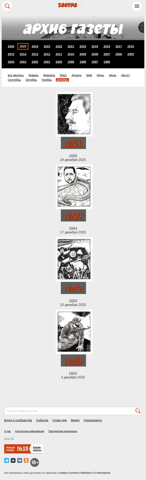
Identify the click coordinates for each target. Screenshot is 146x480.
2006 (118, 54)
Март (63, 75)
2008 (94, 54)
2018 (106, 46)
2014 (23, 54)
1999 (71, 62)
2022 (59, 46)
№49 (73, 288)
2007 (106, 54)
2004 (11, 62)
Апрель (77, 75)
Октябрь (31, 79)
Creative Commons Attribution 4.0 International (84, 472)
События (42, 420)
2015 (11, 54)
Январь (33, 75)
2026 (11, 46)
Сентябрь (14, 79)
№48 (73, 360)
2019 (94, 46)
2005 (130, 54)
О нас (7, 431)
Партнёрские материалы (62, 431)
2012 (47, 54)
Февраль (49, 75)
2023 (47, 46)
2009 (83, 54)
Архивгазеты (37, 449)
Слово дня (59, 420)
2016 (130, 46)
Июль (112, 75)
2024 (35, 46)
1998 (83, 62)
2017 (118, 46)
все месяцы (16, 75)
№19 (22, 448)
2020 (83, 46)
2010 (71, 54)
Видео (75, 420)
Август (125, 75)
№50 (73, 215)
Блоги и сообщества (18, 420)
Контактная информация (29, 431)
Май (89, 75)
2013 (35, 54)
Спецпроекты (93, 420)
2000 (59, 62)
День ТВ (9, 438)
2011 (59, 54)
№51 (73, 143)
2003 (23, 62)
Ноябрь (47, 79)
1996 (106, 62)
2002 (35, 62)
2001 (47, 62)
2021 (71, 46)
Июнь (100, 75)
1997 (94, 62)
